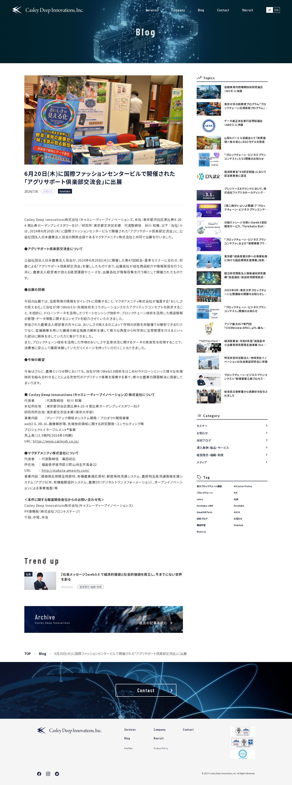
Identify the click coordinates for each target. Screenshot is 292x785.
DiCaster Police (243, 486)
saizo (200, 499)
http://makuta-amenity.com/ (65, 470)
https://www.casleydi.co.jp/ (56, 441)
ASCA (237, 512)
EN (276, 10)
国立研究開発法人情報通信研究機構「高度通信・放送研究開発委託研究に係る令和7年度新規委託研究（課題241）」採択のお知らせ (245, 275)
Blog (201, 10)
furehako (65, 191)
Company (178, 10)
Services (152, 10)
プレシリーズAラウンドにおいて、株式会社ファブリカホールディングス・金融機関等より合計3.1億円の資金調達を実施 (245, 190)
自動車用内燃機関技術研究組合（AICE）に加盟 (243, 89)
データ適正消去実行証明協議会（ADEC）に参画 (243, 123)
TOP (27, 653)
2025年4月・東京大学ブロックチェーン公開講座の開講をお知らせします (245, 292)
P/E (235, 492)
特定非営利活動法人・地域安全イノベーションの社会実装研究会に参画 (245, 360)
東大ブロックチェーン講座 (209, 486)
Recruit (247, 10)
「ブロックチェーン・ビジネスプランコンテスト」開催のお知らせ (245, 309)
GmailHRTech (204, 512)
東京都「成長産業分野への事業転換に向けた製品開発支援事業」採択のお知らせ (245, 258)
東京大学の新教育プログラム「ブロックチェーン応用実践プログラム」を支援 (245, 106)
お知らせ (202, 433)
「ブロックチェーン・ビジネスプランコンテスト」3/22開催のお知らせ (245, 156)
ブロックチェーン (205, 492)
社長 (236, 499)
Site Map (128, 748)
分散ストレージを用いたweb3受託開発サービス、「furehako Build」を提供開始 (245, 224)
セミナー (202, 426)
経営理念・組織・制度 (210, 455)
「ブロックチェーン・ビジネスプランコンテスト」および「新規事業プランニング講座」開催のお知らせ (245, 241)
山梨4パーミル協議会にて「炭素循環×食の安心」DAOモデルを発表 (245, 140)
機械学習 (201, 525)
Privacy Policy (161, 748)
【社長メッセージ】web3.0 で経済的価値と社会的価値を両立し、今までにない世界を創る (121, 577)
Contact (223, 10)
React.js (201, 531)
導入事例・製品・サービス (213, 448)
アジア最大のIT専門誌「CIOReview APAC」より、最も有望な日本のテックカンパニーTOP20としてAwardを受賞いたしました (245, 326)
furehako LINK (205, 505)
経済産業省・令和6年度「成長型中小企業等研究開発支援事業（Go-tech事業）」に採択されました (244, 343)
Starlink (238, 525)
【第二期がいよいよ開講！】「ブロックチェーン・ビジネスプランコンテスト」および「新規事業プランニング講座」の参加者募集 (245, 207)
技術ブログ (204, 440)
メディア (202, 462)
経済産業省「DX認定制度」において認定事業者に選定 (245, 174)
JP (269, 10)
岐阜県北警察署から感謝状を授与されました (245, 393)
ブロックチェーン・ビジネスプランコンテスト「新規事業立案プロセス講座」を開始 (245, 377)
